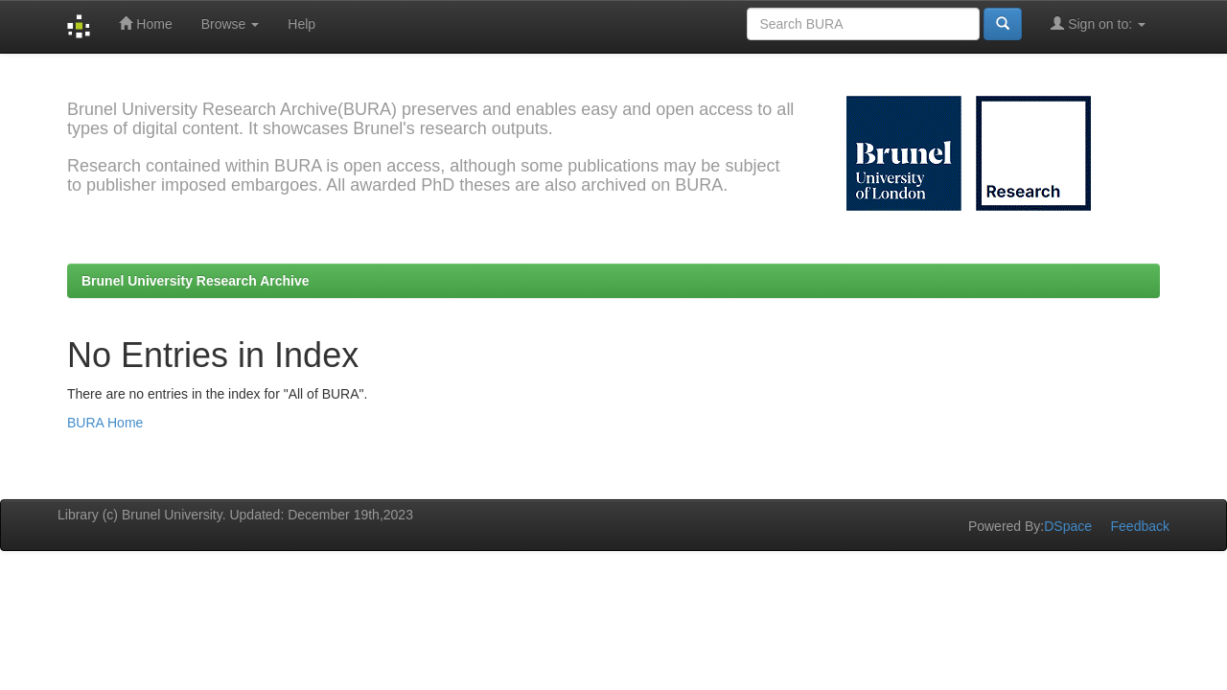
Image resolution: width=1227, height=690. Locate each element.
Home (145, 23)
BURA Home (105, 422)
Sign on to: (1098, 23)
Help (301, 24)
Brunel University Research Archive (195, 280)
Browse (230, 24)
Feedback (1140, 526)
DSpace (1068, 526)
